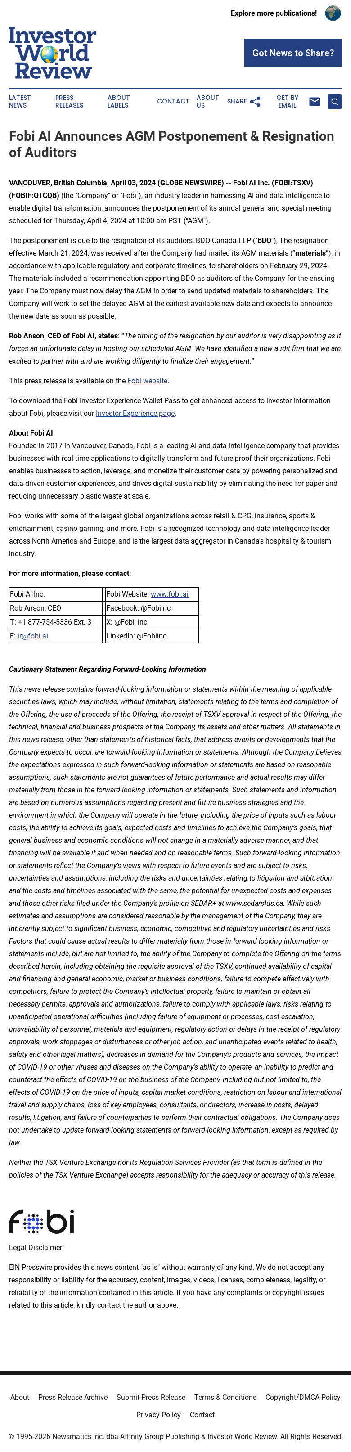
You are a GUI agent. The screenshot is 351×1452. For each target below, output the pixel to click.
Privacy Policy (158, 1415)
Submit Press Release (151, 1397)
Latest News (20, 101)
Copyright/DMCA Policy (303, 1397)
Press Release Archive (73, 1397)
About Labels (119, 101)
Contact (173, 101)
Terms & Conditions (225, 1397)
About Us (208, 101)
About (19, 1397)
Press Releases (69, 101)
